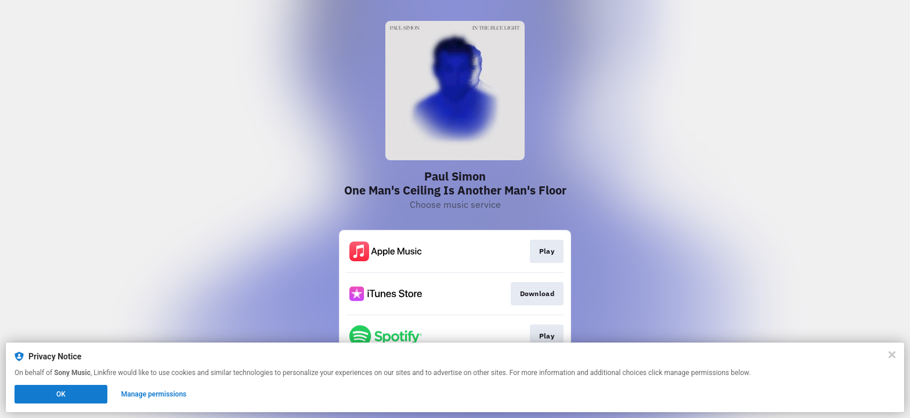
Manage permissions (154, 394)
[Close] (892, 354)
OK (61, 394)
